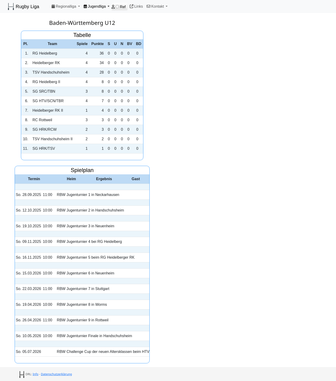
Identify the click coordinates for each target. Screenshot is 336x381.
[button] (66, 6)
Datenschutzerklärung (56, 374)
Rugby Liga (23, 6)
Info (35, 374)
